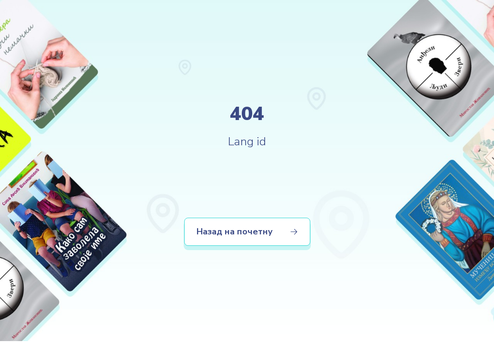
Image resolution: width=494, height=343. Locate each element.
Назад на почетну (247, 231)
